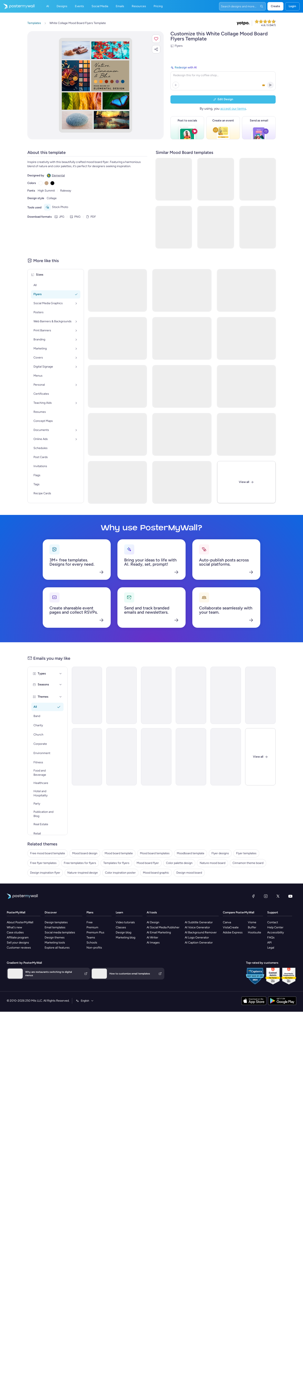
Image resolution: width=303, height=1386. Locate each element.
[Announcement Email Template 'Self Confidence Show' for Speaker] (121, 756)
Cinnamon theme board (248, 863)
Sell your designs (18, 942)
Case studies (15, 932)
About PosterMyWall (20, 922)
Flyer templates (246, 853)
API (269, 942)
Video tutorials (125, 922)
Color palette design (179, 863)
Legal (270, 947)
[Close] (260, 756)
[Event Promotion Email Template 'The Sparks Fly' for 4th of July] (156, 695)
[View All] (246, 482)
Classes (121, 927)
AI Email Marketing (159, 932)
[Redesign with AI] (223, 77)
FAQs (271, 937)
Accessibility (275, 932)
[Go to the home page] (17, 6)
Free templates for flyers (80, 863)
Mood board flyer (148, 863)
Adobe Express (233, 932)
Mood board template (119, 853)
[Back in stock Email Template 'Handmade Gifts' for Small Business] (225, 695)
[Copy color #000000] (52, 183)
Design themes (55, 937)
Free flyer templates (43, 863)
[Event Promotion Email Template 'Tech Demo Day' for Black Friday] (191, 695)
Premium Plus (95, 932)
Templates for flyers (116, 863)
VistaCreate (231, 927)
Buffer (252, 927)
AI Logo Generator (197, 937)
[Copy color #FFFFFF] (41, 183)
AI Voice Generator (197, 927)
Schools (91, 942)
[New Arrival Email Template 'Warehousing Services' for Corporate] (260, 695)
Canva (227, 922)
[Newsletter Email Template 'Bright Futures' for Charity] (87, 756)
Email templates (55, 927)
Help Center (275, 927)
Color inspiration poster (120, 872)
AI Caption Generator (199, 942)
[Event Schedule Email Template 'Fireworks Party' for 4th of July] (225, 756)
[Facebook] (253, 896)
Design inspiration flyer (45, 872)
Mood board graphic (156, 872)
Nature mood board (212, 863)
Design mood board (189, 872)
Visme (252, 922)
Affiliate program (18, 937)
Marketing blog (125, 937)
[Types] (60, 673)
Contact (272, 922)
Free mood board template (47, 853)
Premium (92, 927)
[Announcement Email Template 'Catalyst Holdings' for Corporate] (121, 695)
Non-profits (94, 947)
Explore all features (57, 947)
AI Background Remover (201, 932)
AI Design (153, 922)
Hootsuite (254, 932)
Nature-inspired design (82, 872)
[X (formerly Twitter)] (278, 896)
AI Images (153, 942)
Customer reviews (19, 947)
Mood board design (84, 853)
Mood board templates (155, 853)
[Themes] (60, 696)
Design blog (123, 932)
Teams (90, 937)
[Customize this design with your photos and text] (95, 85)
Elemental (58, 175)
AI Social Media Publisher (163, 927)
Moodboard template (190, 853)
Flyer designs (220, 853)
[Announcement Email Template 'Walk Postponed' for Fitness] (87, 695)
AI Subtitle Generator (199, 922)
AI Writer (152, 937)
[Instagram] (266, 896)
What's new (14, 927)
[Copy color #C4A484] (46, 183)
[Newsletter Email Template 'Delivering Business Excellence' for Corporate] (156, 756)
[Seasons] (60, 684)
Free (89, 922)
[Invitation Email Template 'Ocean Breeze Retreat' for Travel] (191, 756)
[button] (156, 39)
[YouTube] (290, 896)
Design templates (56, 922)
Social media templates (60, 932)
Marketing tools (55, 942)
